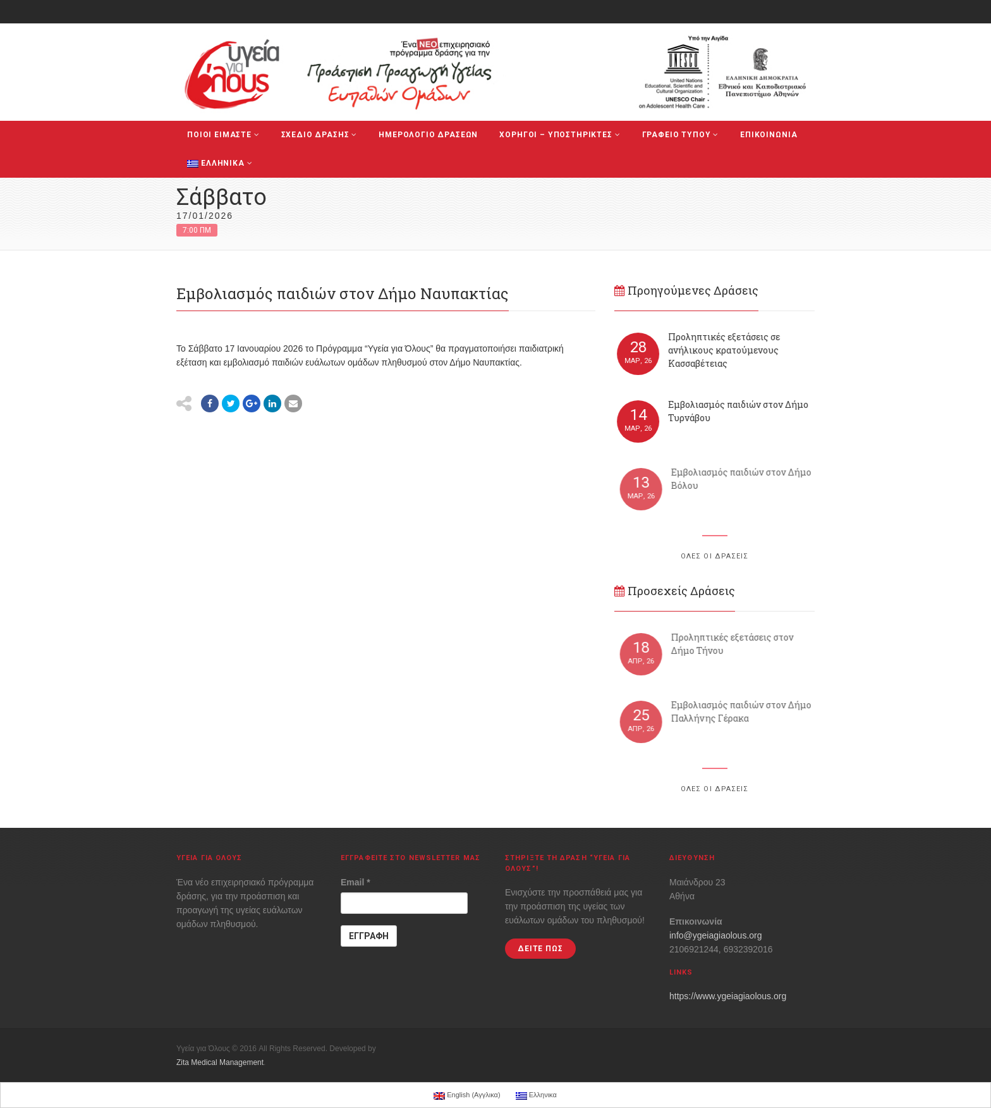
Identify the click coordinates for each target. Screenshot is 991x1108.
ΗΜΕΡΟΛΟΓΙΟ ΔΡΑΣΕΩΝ (428, 134)
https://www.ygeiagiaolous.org (727, 996)
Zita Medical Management (220, 1062)
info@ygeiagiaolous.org (715, 935)
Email (355, 882)
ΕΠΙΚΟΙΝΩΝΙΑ (768, 134)
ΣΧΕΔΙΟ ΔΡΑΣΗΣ (319, 134)
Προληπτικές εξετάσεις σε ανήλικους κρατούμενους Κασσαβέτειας (725, 350)
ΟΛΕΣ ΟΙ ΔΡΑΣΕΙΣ (715, 556)
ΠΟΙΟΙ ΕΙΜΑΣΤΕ (223, 134)
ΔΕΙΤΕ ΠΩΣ (540, 948)
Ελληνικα (219, 163)
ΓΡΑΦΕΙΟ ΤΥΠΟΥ (680, 134)
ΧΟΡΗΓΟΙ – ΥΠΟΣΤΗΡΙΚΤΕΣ (559, 134)
